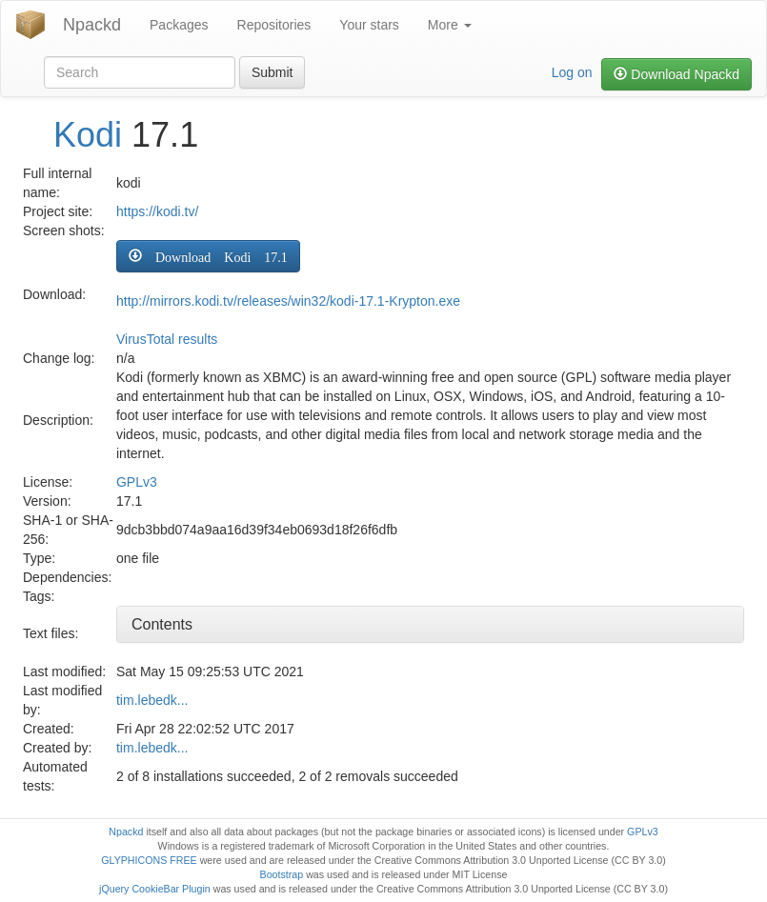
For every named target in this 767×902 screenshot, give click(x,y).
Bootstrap (282, 874)
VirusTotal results (166, 339)
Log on (572, 72)
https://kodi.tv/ (157, 211)
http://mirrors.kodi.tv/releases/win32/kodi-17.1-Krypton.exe (288, 301)
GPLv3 (136, 482)
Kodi (87, 134)
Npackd (92, 24)
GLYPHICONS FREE (148, 860)
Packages (179, 24)
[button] (208, 256)
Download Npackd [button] (676, 74)
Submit (272, 72)
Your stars (369, 24)
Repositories (274, 24)
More (450, 24)
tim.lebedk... (152, 700)
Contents (161, 624)
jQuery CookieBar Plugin (155, 888)
